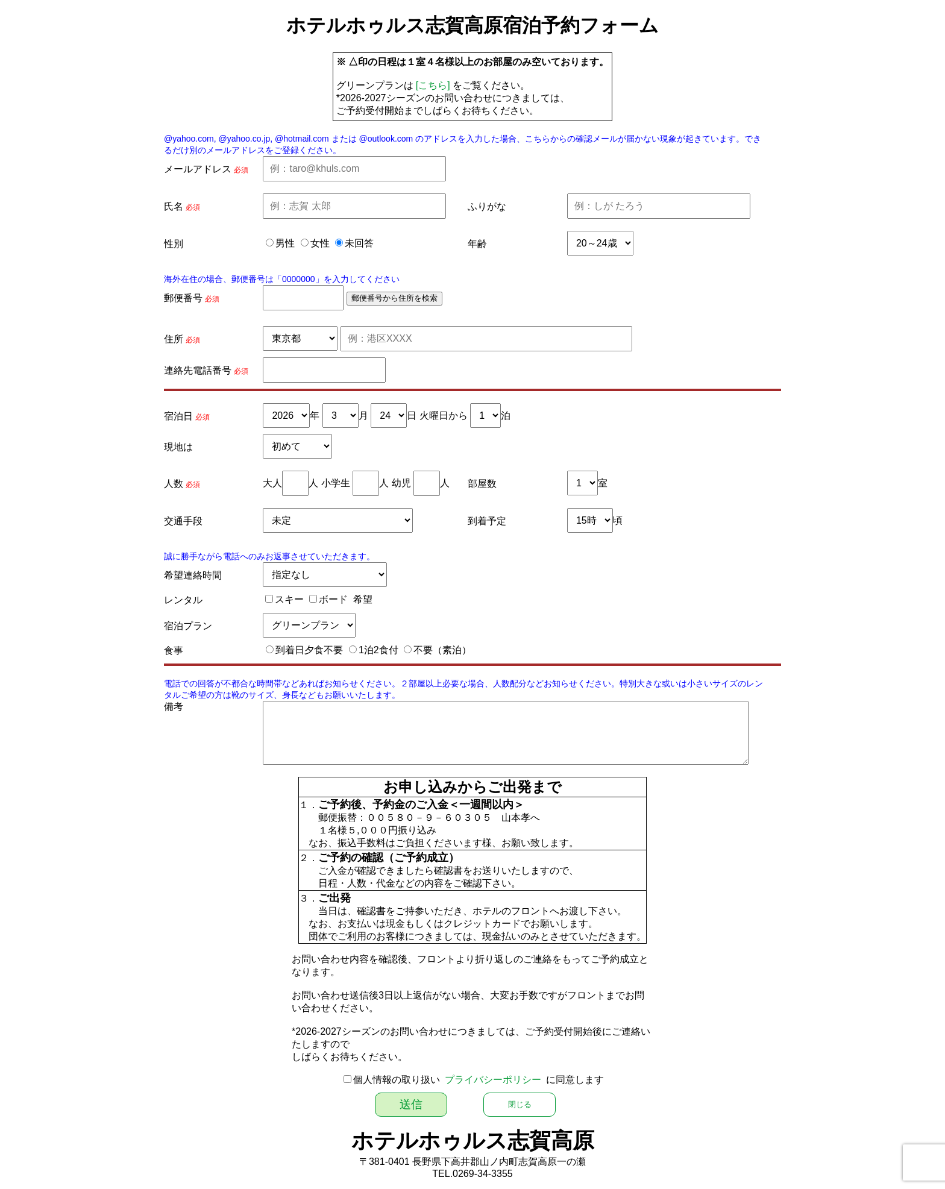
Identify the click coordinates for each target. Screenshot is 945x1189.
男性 (285, 243)
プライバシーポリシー (493, 1079)
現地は (178, 447)
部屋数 (482, 483)
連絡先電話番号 (197, 370)
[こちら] (433, 85)
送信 (411, 1104)
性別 (173, 244)
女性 (320, 243)
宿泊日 (178, 416)
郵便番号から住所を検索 (394, 298)
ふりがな (487, 206)
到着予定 (487, 521)
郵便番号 (183, 298)
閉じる (520, 1104)
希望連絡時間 (193, 575)
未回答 (359, 243)
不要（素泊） (442, 650)
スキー (289, 599)
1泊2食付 (378, 650)
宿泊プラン (188, 626)
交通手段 (183, 521)
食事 (173, 650)
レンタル (183, 600)
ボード (333, 599)
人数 (173, 483)
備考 (173, 706)
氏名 (173, 206)
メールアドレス (197, 169)
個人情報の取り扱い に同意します (478, 1079)
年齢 (477, 244)
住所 (173, 339)
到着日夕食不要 (309, 650)
